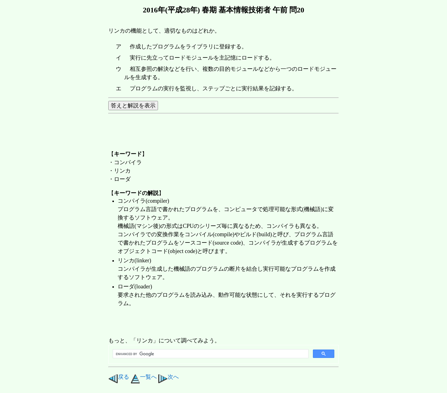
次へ (168, 377)
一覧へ (144, 377)
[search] (210, 354)
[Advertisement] (221, 323)
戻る (118, 377)
